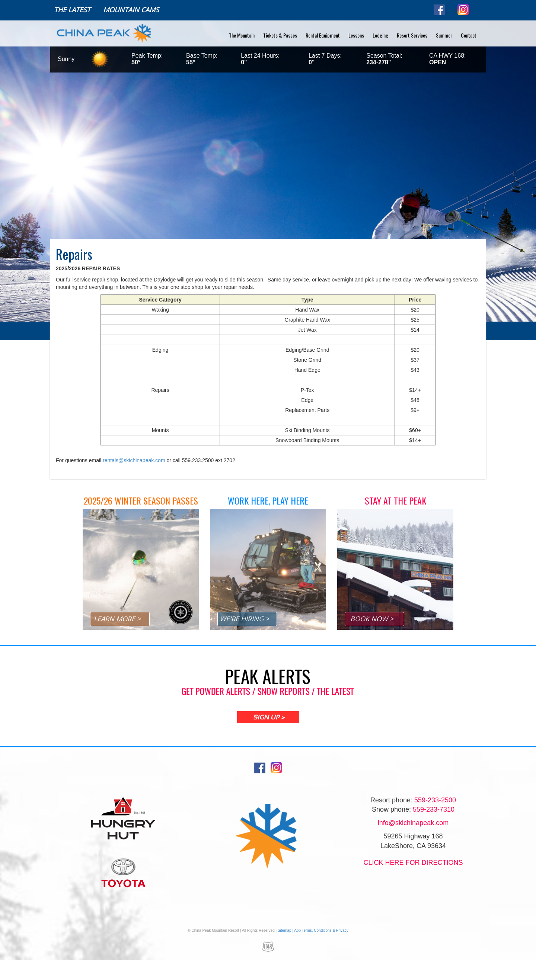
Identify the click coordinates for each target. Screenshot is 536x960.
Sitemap (284, 930)
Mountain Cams (131, 9)
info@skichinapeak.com (413, 823)
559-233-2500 (435, 800)
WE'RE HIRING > (244, 618)
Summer (444, 35)
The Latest (72, 9)
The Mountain (242, 35)
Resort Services (412, 35)
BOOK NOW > (371, 618)
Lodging (380, 35)
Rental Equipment (323, 35)
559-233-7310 (433, 809)
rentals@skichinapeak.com (134, 460)
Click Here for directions (413, 862)
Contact (468, 35)
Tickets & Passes (280, 35)
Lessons (356, 35)
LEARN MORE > (117, 618)
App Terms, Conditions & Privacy (321, 930)
